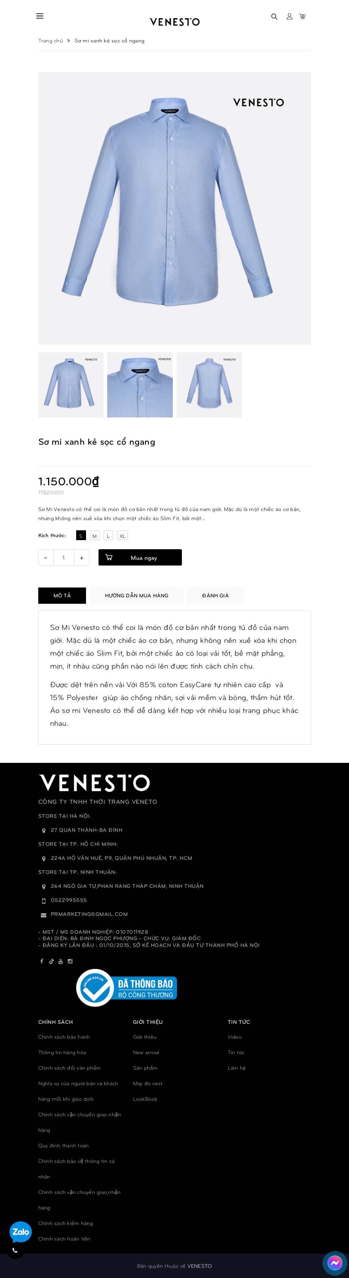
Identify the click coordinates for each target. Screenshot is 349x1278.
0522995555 (69, 900)
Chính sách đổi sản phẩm (69, 1067)
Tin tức (236, 1052)
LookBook (145, 1098)
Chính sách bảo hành (64, 1036)
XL (123, 536)
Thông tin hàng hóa (62, 1052)
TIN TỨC (239, 1022)
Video (235, 1036)
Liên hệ (237, 1067)
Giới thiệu (145, 1036)
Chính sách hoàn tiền (64, 1238)
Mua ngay (144, 557)
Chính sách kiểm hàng (65, 1223)
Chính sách (55, 1022)
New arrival (146, 1052)
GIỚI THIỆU (148, 1022)
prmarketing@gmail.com (89, 914)
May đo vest (148, 1083)
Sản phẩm (145, 1067)
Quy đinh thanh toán (63, 1145)
